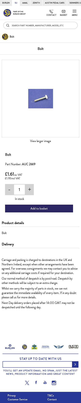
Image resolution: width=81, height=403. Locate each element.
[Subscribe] (75, 364)
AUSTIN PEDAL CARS (54, 2)
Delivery (8, 244)
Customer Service (17, 399)
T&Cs (50, 395)
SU (16, 2)
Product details (13, 223)
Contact (51, 15)
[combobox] (40, 25)
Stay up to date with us (41, 359)
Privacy (12, 395)
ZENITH (36, 2)
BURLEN (6, 2)
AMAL (25, 2)
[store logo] (14, 13)
